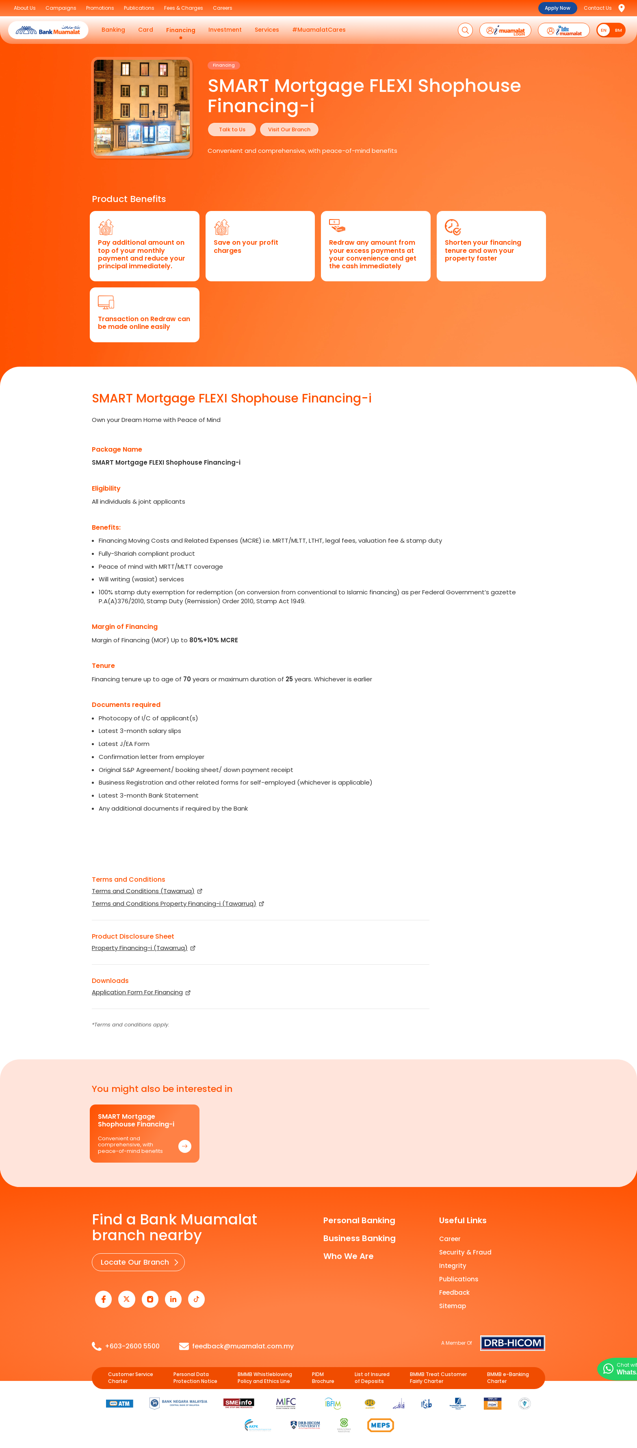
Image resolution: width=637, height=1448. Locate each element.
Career (450, 1239)
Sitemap (452, 1306)
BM (618, 30)
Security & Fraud (465, 1252)
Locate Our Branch (134, 1262)
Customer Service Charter (130, 1375)
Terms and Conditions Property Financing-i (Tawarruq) (174, 903)
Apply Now (557, 7)
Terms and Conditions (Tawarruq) (143, 891)
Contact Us (598, 7)
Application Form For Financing (137, 992)
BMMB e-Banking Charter (508, 1375)
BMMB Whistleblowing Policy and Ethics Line (265, 1375)
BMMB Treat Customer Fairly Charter (438, 1375)
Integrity (452, 1265)
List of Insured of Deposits (372, 1375)
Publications (459, 1279)
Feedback (454, 1292)
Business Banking (359, 1238)
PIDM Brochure (323, 1375)
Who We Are (348, 1256)
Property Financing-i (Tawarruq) (140, 948)
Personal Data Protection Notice (195, 1375)
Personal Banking (359, 1220)
